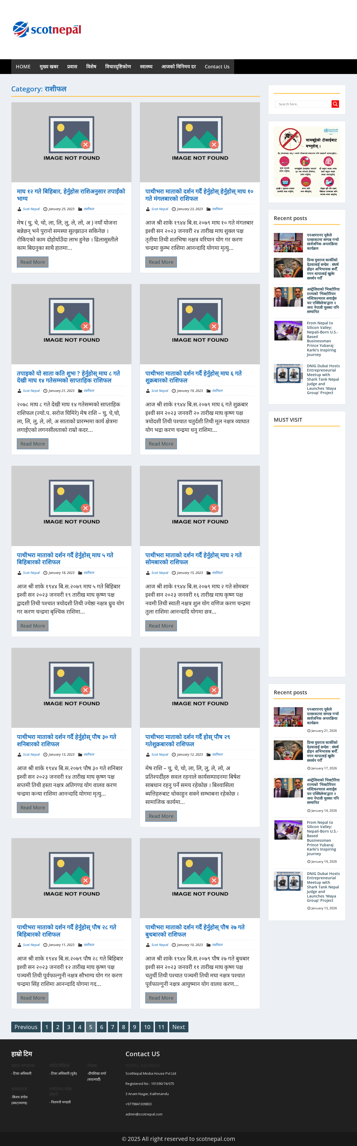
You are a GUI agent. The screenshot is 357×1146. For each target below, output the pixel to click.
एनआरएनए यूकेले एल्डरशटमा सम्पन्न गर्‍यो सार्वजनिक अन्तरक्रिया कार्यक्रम (323, 241)
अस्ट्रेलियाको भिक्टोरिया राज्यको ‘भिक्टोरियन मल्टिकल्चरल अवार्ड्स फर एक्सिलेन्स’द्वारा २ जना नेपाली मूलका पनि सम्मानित (323, 300)
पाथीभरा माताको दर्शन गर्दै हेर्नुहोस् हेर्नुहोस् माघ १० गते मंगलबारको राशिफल (199, 194)
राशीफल (88, 208)
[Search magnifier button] (335, 104)
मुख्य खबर (49, 66)
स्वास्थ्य (146, 66)
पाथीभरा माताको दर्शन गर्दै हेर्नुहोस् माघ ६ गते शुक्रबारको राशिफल (193, 376)
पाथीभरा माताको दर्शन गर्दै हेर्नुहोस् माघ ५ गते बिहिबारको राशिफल (65, 558)
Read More (32, 262)
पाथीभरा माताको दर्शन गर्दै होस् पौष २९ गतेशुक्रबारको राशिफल (187, 740)
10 (147, 1027)
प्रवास (72, 66)
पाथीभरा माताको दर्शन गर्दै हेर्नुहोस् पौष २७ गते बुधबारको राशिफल (195, 930)
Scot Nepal (31, 208)
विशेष (91, 66)
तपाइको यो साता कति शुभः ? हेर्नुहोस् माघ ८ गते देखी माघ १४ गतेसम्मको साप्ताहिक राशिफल (68, 376)
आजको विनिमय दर (178, 66)
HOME (23, 66)
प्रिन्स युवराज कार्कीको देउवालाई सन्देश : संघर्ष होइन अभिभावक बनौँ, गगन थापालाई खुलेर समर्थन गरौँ (323, 268)
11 (161, 1027)
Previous (25, 1027)
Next (178, 1027)
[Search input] (304, 104)
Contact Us (217, 66)
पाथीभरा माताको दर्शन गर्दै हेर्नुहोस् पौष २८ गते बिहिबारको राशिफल (66, 930)
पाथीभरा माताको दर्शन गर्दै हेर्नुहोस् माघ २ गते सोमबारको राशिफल (193, 558)
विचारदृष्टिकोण (118, 66)
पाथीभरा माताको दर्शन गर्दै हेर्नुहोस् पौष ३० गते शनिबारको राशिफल (66, 740)
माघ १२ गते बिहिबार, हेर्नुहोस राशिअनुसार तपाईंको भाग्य (71, 194)
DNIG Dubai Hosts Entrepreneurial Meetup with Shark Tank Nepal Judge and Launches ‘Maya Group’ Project (323, 379)
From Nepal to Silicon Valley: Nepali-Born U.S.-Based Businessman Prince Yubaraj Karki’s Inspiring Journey (322, 338)
